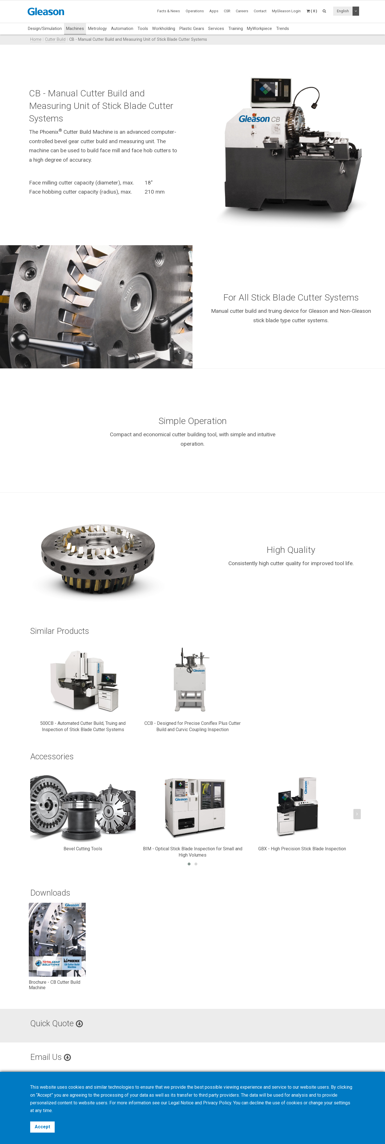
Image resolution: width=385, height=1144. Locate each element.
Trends (282, 28)
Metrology (97, 28)
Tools (143, 28)
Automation (122, 28)
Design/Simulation (45, 28)
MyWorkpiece (259, 28)
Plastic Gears (191, 28)
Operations (195, 11)
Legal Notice (181, 1103)
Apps (213, 11)
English (343, 11)
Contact (260, 11)
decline (256, 1103)
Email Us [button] (50, 1057)
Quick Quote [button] (56, 1023)
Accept (42, 1126)
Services (216, 28)
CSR (227, 11)
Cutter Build (55, 39)
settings (342, 1103)
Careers (242, 11)
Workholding (163, 28)
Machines (75, 28)
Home (35, 39)
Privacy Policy (217, 1103)
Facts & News (168, 11)
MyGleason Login (286, 11)
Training (235, 28)
